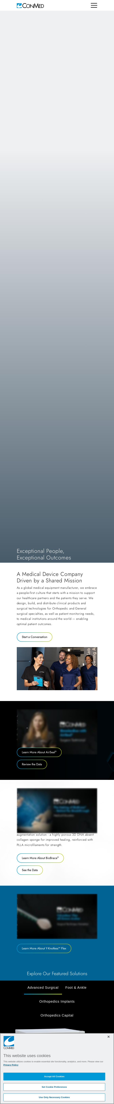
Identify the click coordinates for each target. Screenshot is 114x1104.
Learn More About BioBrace (40, 858)
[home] (30, 5)
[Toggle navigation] (94, 5)
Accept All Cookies (54, 1076)
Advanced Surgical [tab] (43, 987)
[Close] (108, 1037)
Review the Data (32, 764)
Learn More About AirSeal (39, 752)
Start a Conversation (34, 637)
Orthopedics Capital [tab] (57, 1015)
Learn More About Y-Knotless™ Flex (44, 948)
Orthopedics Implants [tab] (57, 1001)
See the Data (30, 870)
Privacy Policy (10, 1065)
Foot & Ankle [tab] (76, 987)
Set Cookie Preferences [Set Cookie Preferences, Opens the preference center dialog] (54, 1087)
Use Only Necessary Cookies (54, 1097)
